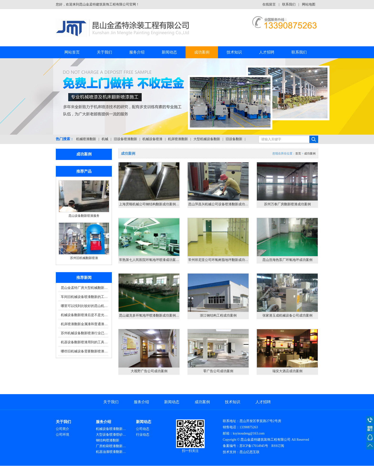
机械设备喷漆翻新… (111, 429)
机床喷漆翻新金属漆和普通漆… (84, 324)
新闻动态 (169, 52)
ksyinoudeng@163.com (249, 433)
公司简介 (62, 429)
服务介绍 (137, 52)
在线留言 (269, 4)
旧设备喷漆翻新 (125, 139)
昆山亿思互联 (249, 452)
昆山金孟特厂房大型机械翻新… (84, 288)
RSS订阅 (277, 446)
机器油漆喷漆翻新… (111, 452)
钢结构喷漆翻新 (107, 440)
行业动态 (142, 434)
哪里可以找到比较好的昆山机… (84, 306)
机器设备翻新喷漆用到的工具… (84, 342)
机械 (105, 139)
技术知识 (234, 52)
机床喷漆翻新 (178, 139)
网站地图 (308, 4)
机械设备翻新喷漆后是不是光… (84, 315)
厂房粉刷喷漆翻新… (111, 446)
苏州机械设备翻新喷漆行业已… (84, 333)
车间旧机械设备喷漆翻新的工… (84, 297)
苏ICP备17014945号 (253, 446)
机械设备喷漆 (152, 139)
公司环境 (62, 434)
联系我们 (289, 4)
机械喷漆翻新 (86, 139)
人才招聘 (266, 52)
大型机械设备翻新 (206, 139)
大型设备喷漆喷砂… (111, 434)
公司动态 (142, 429)
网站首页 (72, 52)
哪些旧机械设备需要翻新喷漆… (84, 351)
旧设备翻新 (234, 139)
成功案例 (201, 52)
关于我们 (104, 52)
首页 (298, 153)
